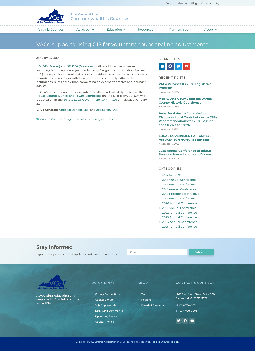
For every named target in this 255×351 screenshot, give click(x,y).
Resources (147, 29)
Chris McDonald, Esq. (74, 109)
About (210, 29)
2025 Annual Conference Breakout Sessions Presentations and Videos (185, 152)
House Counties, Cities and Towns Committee (68, 95)
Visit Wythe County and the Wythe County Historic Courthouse (185, 100)
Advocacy (85, 29)
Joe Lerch (115, 119)
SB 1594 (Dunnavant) (82, 66)
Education (116, 29)
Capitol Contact (51, 119)
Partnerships (180, 29)
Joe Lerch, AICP (107, 109)
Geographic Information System (85, 119)
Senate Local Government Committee (90, 99)
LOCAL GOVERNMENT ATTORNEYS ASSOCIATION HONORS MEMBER (185, 137)
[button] (217, 3)
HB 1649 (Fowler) (48, 66)
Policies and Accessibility (165, 341)
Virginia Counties (51, 29)
